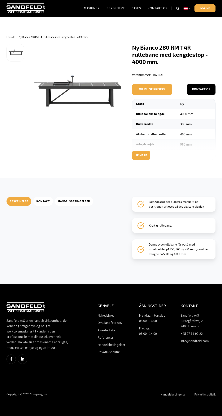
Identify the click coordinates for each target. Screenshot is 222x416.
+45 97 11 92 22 (192, 333)
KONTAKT (43, 201)
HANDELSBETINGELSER (74, 201)
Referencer (105, 337)
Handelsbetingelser (111, 344)
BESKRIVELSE (19, 201)
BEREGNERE (115, 8)
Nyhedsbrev (106, 315)
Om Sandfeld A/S (110, 322)
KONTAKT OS (157, 8)
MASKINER (91, 8)
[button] (178, 8)
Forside (11, 37)
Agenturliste (106, 330)
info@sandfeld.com (195, 341)
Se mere (141, 155)
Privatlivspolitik (109, 352)
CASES (136, 8)
